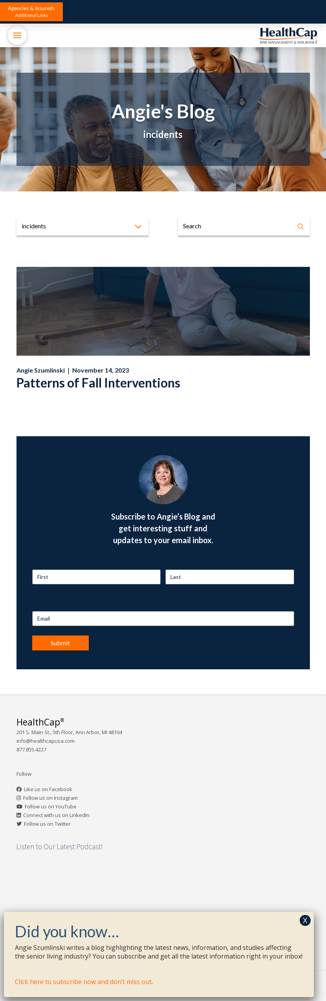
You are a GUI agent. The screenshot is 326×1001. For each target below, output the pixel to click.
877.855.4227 (31, 749)
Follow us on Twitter (47, 823)
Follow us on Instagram (50, 797)
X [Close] (305, 920)
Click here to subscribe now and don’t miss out (83, 981)
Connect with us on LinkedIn (56, 815)
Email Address (49, 604)
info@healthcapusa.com (45, 740)
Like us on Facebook (48, 789)
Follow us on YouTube (51, 806)
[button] (31, 11)
